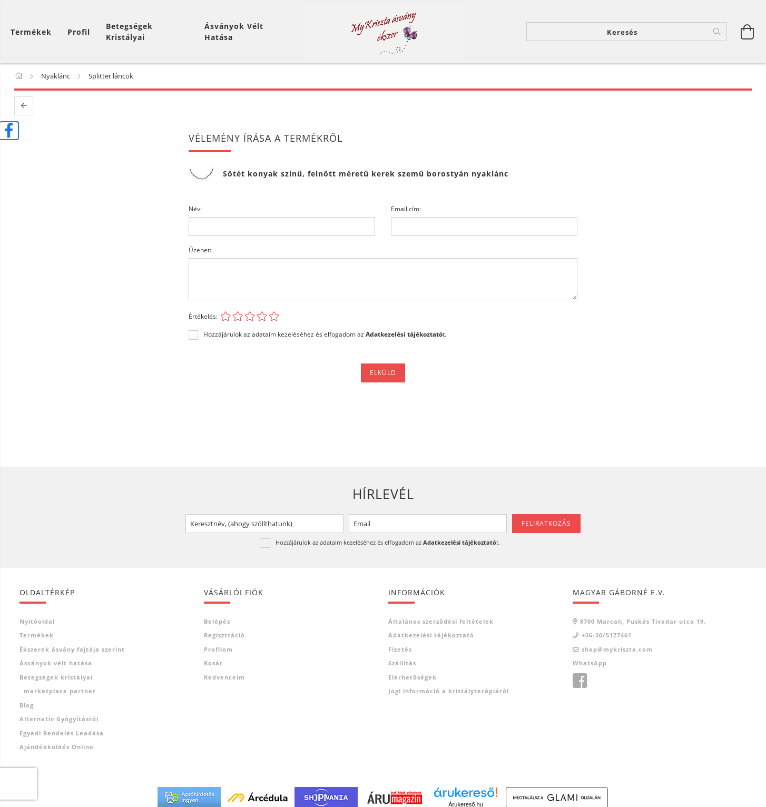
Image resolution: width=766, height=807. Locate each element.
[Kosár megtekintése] (34, 32)
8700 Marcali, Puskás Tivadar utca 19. (643, 621)
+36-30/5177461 (607, 635)
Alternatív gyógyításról (59, 719)
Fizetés (400, 649)
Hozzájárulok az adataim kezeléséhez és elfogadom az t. (324, 334)
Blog (26, 705)
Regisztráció (224, 635)
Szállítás (402, 663)
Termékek (36, 635)
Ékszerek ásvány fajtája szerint (72, 649)
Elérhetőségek (412, 677)
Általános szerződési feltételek (441, 621)
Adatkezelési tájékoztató (431, 635)
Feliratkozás (546, 523)
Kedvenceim (224, 677)
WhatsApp (590, 663)
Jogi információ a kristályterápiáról (448, 691)
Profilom (218, 649)
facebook (579, 681)
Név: (195, 208)
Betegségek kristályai (129, 31)
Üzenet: (200, 249)
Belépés (217, 621)
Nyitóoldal (37, 621)
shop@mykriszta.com (617, 649)
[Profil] (79, 32)
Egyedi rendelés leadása (61, 733)
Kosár (213, 663)
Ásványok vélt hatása (233, 31)
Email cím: (406, 208)
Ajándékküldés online (56, 747)
